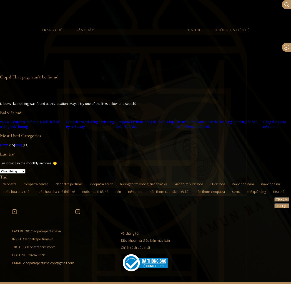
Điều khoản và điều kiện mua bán (145, 240)
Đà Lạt (281, 206)
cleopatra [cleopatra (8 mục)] (10, 184)
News (4, 145)
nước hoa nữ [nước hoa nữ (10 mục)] (270, 184)
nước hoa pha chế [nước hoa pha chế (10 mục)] (16, 191)
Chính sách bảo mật (135, 247)
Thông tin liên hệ (232, 30)
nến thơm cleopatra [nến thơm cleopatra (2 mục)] (210, 191)
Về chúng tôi (130, 233)
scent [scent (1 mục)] (236, 191)
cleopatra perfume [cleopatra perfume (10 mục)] (69, 184)
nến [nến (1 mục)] (118, 191)
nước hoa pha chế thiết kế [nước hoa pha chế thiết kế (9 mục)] (56, 191)
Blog (18, 145)
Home (141, 30)
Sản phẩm (85, 30)
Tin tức (194, 30)
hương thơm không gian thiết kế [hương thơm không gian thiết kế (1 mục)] (143, 184)
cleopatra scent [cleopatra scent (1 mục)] (101, 184)
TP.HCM (281, 199)
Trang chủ (52, 30)
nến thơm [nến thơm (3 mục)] (135, 191)
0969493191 (37, 255)
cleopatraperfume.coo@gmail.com (48, 263)
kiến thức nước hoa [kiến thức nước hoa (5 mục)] (189, 184)
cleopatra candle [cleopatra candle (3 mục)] (36, 184)
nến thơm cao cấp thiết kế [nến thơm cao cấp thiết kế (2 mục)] (169, 191)
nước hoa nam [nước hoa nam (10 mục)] (243, 184)
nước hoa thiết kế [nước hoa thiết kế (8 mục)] (95, 191)
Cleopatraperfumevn (46, 231)
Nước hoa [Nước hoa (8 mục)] (217, 184)
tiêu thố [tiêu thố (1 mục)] (278, 191)
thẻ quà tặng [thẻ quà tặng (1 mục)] (256, 191)
